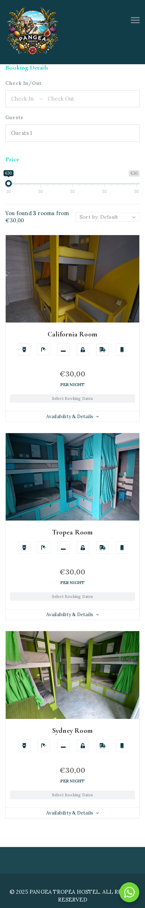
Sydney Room (72, 730)
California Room (72, 334)
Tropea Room (72, 532)
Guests (14, 118)
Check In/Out (23, 83)
